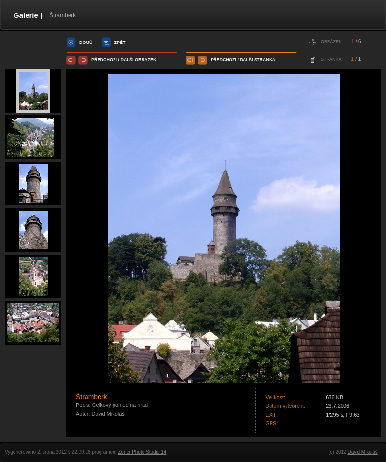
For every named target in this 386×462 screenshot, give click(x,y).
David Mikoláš (362, 452)
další (127, 60)
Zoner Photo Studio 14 (142, 452)
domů (86, 42)
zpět (120, 42)
